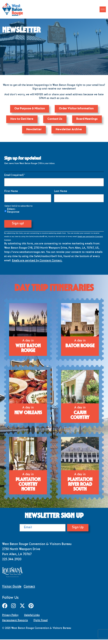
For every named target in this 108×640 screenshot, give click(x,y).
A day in (28, 341)
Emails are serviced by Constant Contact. (37, 261)
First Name (11, 192)
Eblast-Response (13, 211)
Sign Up (75, 528)
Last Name (60, 192)
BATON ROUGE (79, 346)
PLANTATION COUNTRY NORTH (28, 485)
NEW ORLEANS (28, 413)
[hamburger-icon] (103, 9)
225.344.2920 (11, 560)
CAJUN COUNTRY (79, 416)
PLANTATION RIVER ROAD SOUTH (80, 485)
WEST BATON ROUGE (28, 349)
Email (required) (14, 176)
